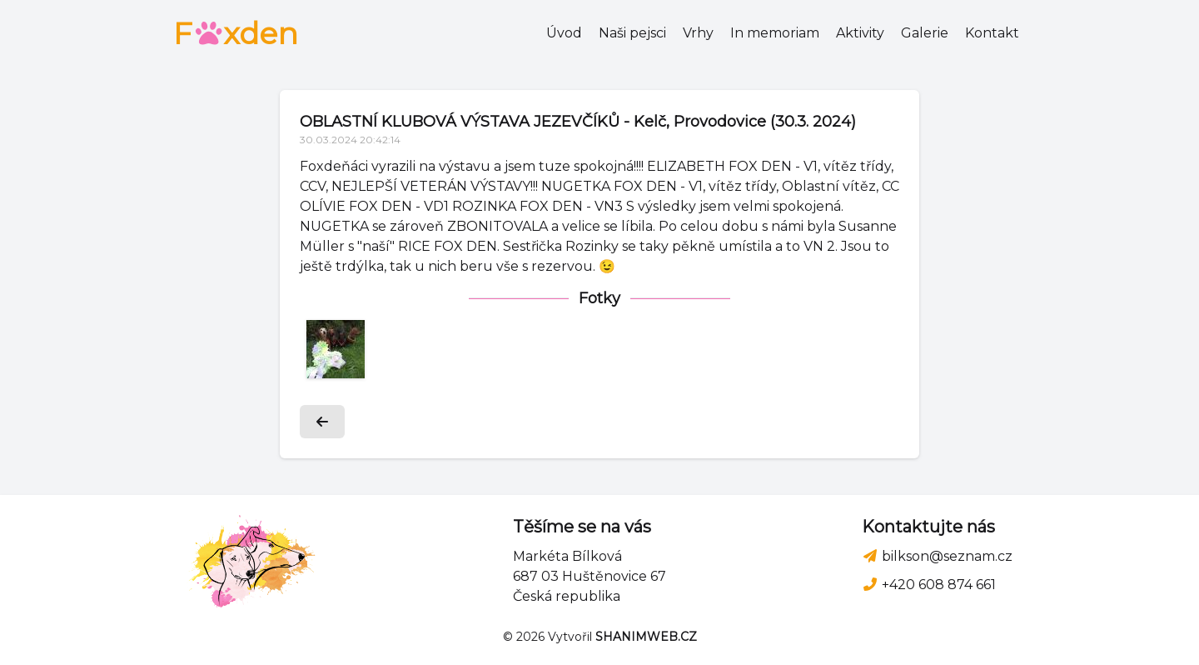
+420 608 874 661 (929, 584)
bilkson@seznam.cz (937, 556)
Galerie (924, 33)
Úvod (564, 33)
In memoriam (774, 33)
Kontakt (992, 33)
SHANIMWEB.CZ (646, 636)
